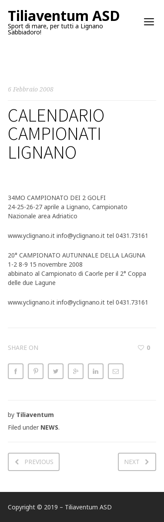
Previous (39, 462)
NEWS (49, 427)
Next (132, 462)
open (149, 22)
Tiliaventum (35, 414)
